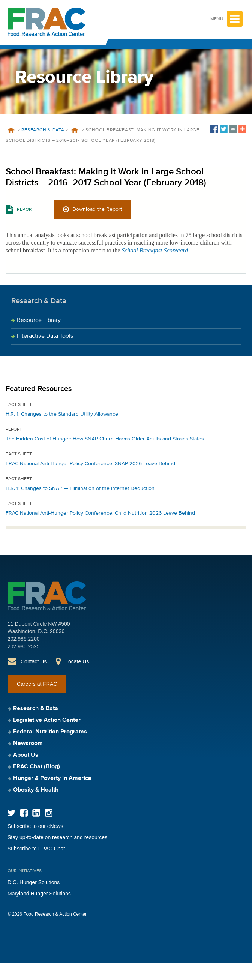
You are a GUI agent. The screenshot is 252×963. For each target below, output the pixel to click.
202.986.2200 (24, 639)
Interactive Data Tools (45, 336)
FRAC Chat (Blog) (36, 767)
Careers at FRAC (37, 684)
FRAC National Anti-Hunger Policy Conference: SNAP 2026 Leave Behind (90, 463)
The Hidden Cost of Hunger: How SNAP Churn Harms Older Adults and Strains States (105, 439)
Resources (75, 130)
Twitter (11, 813)
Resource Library (39, 320)
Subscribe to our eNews (35, 826)
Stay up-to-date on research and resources (57, 837)
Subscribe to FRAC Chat (36, 849)
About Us (25, 755)
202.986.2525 (24, 646)
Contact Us (33, 661)
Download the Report (97, 209)
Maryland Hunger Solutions (39, 894)
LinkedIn (36, 813)
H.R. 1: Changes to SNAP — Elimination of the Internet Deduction (80, 488)
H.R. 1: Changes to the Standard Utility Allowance (62, 414)
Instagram (48, 813)
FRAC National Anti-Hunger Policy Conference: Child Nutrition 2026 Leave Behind (100, 513)
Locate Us (77, 661)
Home (11, 130)
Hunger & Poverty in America (52, 778)
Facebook (24, 813)
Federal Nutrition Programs (50, 732)
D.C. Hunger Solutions (34, 882)
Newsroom (28, 744)
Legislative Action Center (47, 720)
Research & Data (42, 130)
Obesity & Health (35, 790)
